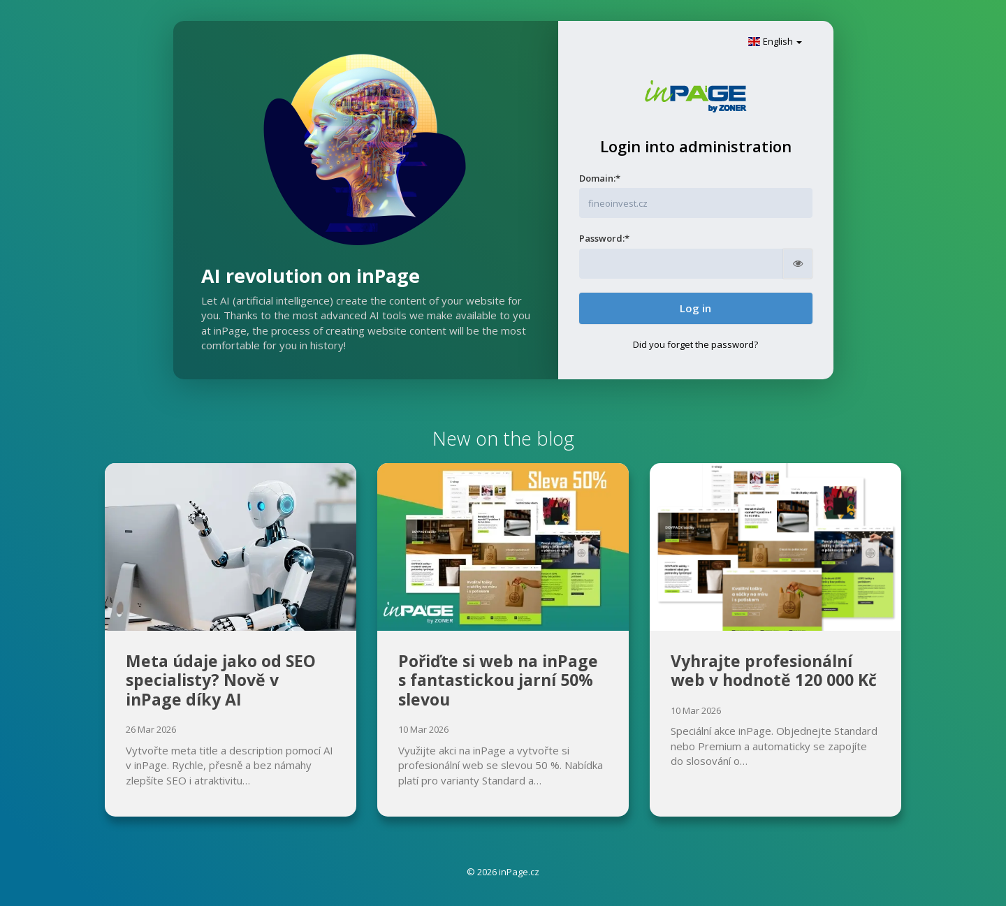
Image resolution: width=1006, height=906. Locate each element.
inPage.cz (519, 871)
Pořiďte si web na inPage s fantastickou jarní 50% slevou (498, 680)
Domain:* (599, 178)
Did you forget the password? (695, 344)
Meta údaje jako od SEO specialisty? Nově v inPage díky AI (221, 680)
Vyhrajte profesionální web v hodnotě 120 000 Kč (774, 671)
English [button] (774, 41)
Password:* (604, 238)
